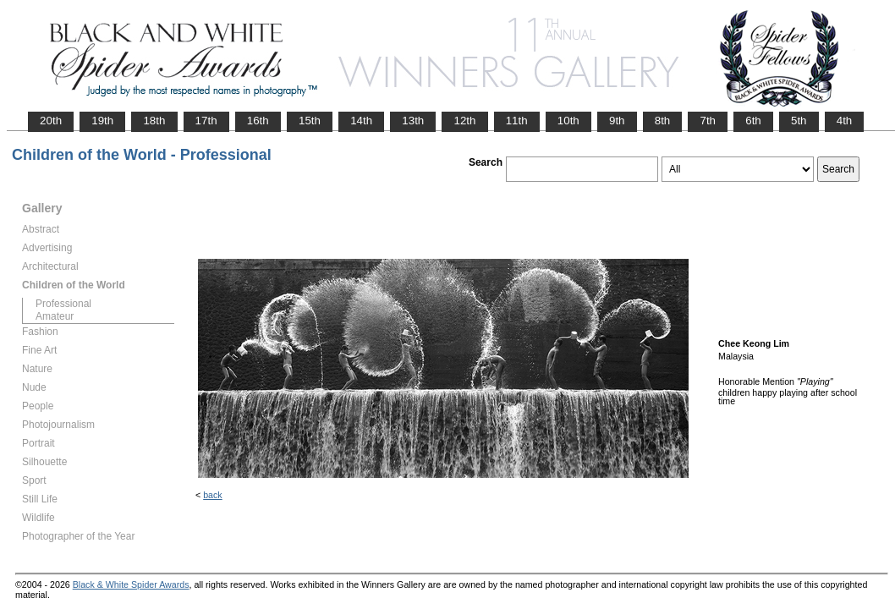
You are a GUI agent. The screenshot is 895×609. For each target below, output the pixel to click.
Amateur (55, 316)
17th (206, 120)
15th (309, 120)
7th (707, 120)
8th (662, 120)
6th (753, 120)
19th (102, 120)
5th (799, 120)
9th (617, 120)
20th (50, 120)
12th (464, 120)
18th (154, 120)
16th (258, 120)
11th (517, 120)
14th (361, 120)
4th (844, 120)
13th (413, 120)
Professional (63, 304)
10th (568, 120)
